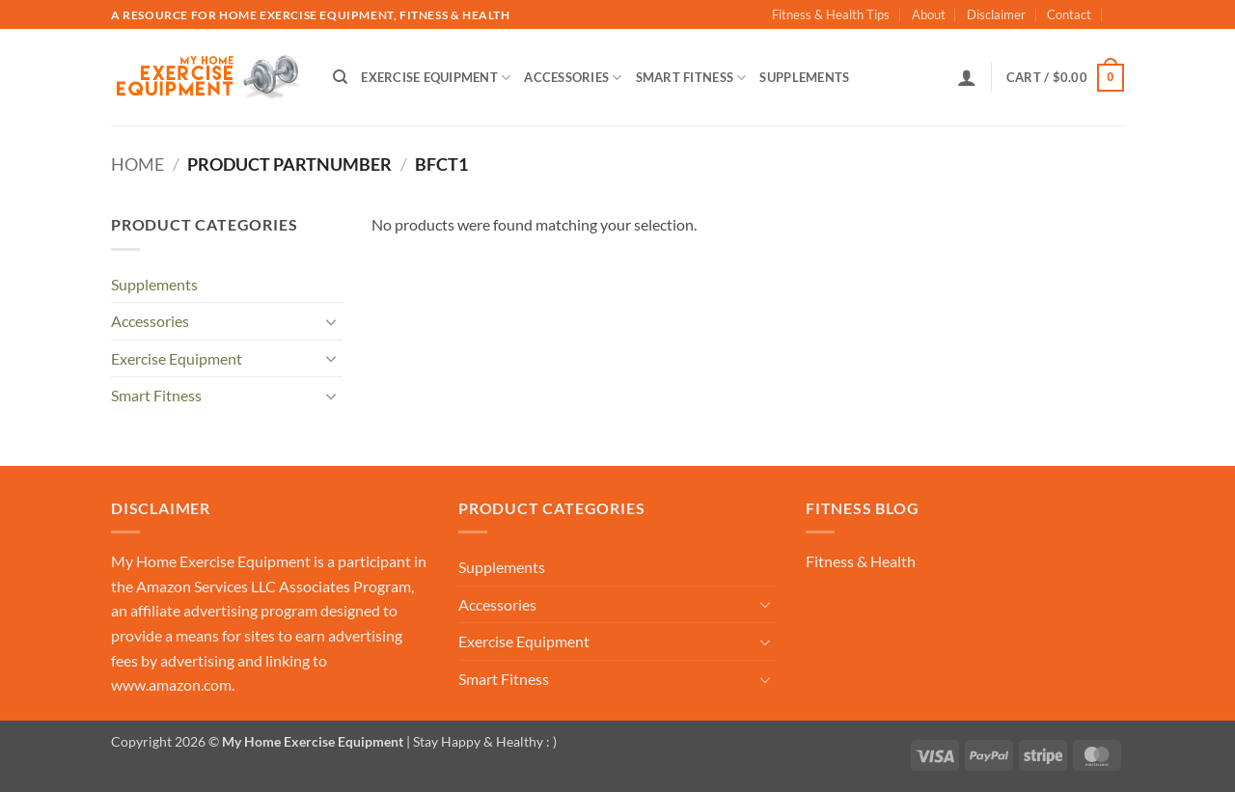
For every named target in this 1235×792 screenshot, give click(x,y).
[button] (966, 77)
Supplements (804, 77)
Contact (1069, 14)
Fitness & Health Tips (831, 14)
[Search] (340, 77)
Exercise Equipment (435, 77)
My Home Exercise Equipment (211, 561)
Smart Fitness (691, 77)
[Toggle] (331, 321)
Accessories (572, 77)
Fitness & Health (861, 561)
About (929, 14)
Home (137, 164)
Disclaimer (996, 14)
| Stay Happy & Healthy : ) (480, 741)
